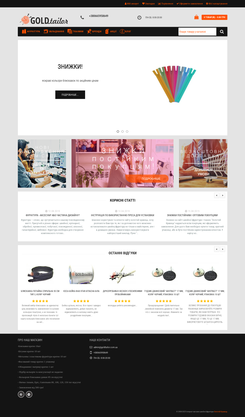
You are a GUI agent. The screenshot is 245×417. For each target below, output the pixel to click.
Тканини (75, 31)
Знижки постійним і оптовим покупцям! (192, 215)
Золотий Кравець (220, 412)
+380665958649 (98, 16)
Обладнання (54, 31)
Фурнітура (32, 31)
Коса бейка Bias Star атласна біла (81, 291)
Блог (125, 31)
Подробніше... (70, 94)
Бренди (94, 31)
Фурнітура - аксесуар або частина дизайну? (53, 215)
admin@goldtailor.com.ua (105, 347)
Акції (111, 31)
